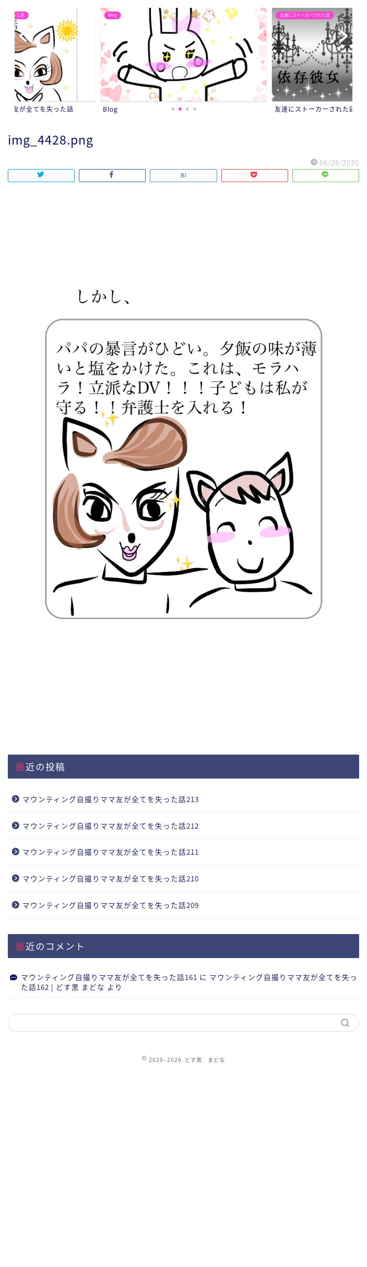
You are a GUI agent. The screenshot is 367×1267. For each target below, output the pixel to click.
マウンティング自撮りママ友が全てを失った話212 (110, 825)
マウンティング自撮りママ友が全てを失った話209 (110, 905)
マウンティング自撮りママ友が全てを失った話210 (110, 878)
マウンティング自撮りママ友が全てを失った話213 (110, 799)
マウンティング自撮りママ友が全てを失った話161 (109, 977)
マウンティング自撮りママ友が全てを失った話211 (110, 851)
